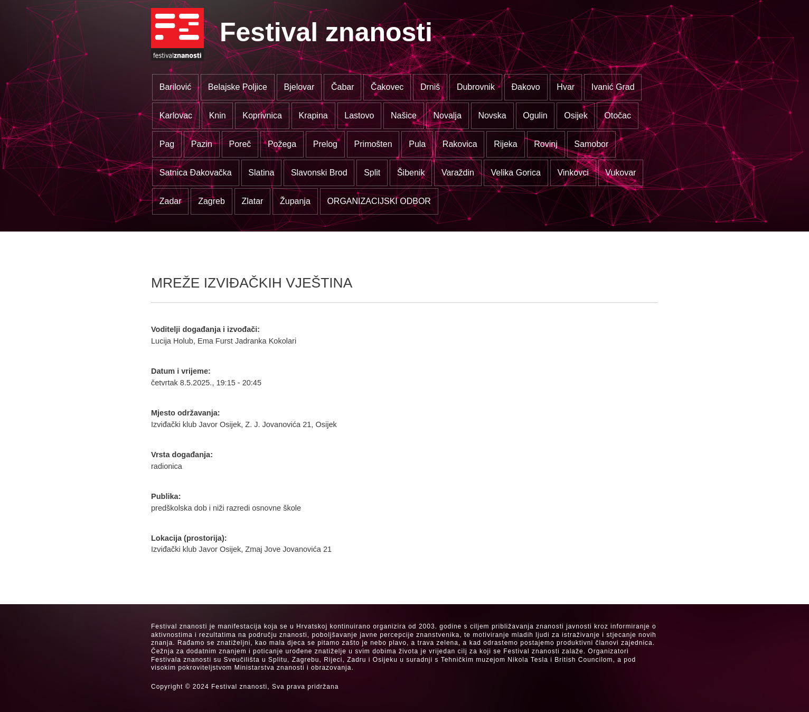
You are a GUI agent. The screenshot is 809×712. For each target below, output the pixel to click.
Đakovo (526, 86)
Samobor (591, 144)
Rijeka (505, 144)
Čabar (342, 86)
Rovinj (545, 144)
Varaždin (457, 172)
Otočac (617, 115)
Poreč (240, 144)
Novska (492, 115)
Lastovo (359, 115)
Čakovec (387, 86)
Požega (282, 144)
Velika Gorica (516, 172)
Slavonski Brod (319, 172)
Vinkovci (572, 172)
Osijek (575, 115)
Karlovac (175, 115)
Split (372, 172)
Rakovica (460, 144)
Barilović (175, 86)
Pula (417, 144)
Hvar (566, 86)
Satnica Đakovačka (195, 172)
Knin (217, 115)
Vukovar (620, 172)
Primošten (373, 144)
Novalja (447, 115)
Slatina (261, 172)
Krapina (313, 115)
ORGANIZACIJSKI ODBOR (378, 201)
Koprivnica (262, 115)
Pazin (201, 144)
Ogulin (535, 115)
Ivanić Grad (613, 86)
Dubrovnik (476, 86)
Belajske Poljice (237, 86)
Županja (295, 201)
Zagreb (211, 201)
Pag (166, 144)
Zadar (170, 201)
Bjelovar (299, 86)
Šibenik (411, 172)
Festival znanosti (326, 32)
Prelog (325, 144)
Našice (404, 115)
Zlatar (252, 201)
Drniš (430, 86)
